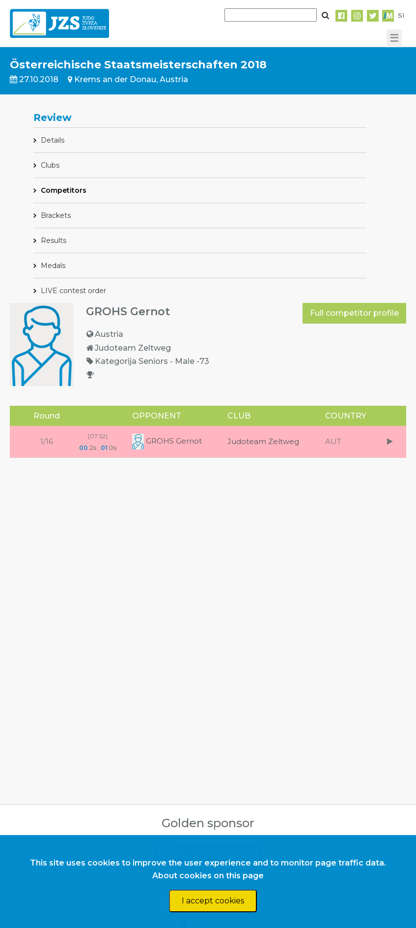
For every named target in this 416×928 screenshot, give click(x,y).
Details (52, 140)
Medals (53, 265)
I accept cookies (213, 900)
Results (53, 240)
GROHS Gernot (167, 441)
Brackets (56, 215)
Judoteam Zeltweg (263, 441)
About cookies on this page (208, 875)
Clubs (50, 165)
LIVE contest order (73, 290)
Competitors (63, 190)
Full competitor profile (354, 313)
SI (401, 15)
